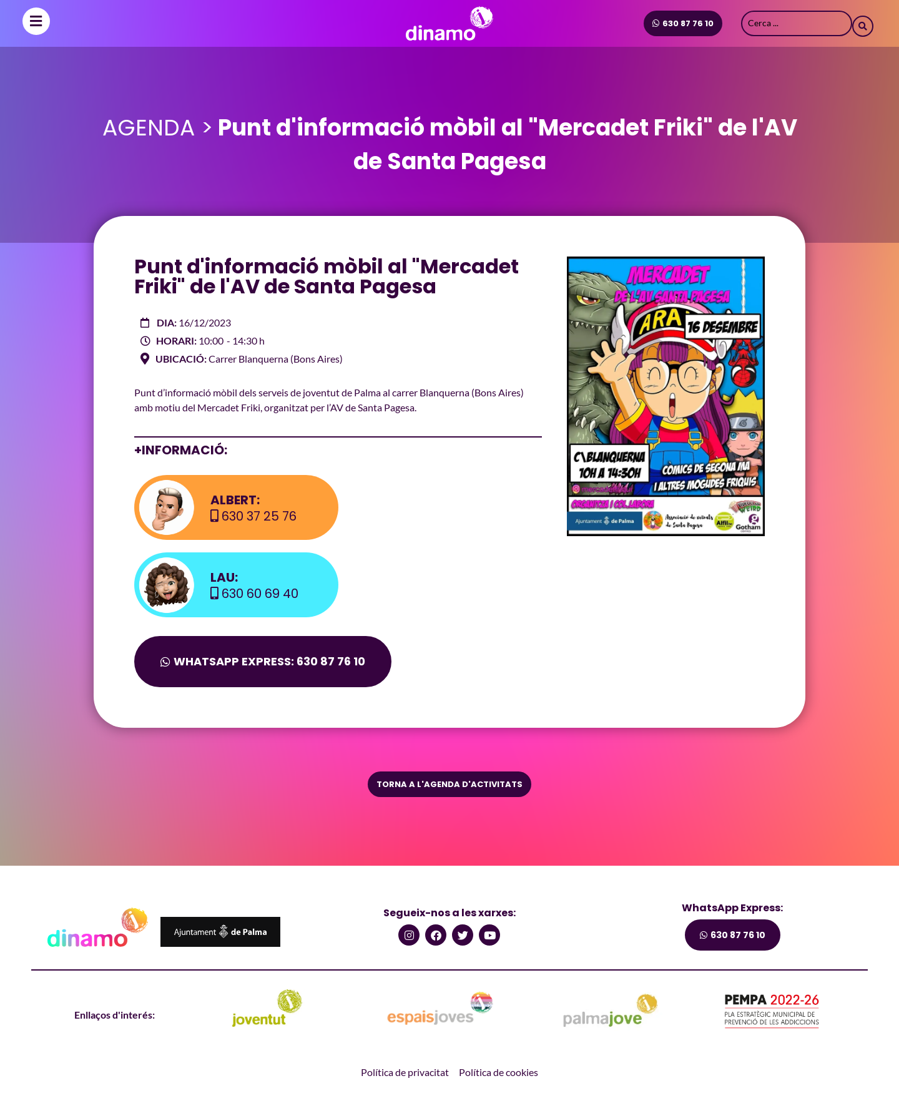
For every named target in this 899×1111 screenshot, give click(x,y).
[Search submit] (862, 23)
